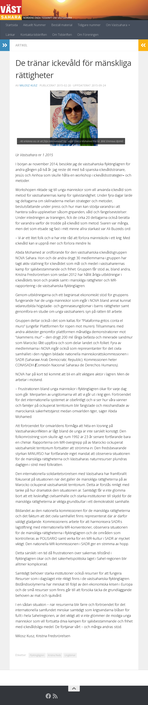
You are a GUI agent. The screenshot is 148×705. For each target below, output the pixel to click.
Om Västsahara (116, 25)
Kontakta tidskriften (33, 34)
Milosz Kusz (28, 85)
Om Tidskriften (62, 34)
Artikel (21, 45)
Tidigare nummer (89, 25)
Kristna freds (54, 655)
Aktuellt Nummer (34, 25)
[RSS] (55, 696)
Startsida (12, 25)
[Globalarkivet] (62, 696)
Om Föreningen (87, 34)
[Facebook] (48, 696)
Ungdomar (70, 655)
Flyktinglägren (37, 655)
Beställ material (61, 25)
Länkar (10, 34)
